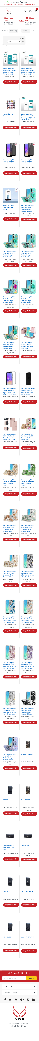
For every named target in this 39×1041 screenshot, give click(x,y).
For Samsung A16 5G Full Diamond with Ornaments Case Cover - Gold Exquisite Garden (28, 437)
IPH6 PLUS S (25, 846)
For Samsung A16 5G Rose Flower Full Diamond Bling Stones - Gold (10, 528)
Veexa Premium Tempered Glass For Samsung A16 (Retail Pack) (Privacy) (28, 71)
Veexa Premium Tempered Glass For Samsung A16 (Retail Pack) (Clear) (28, 117)
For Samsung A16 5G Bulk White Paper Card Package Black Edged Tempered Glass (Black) (10, 391)
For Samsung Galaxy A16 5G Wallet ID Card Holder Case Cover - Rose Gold (10, 437)
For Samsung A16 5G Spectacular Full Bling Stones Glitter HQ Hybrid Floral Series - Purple (28, 665)
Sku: (6, 76)
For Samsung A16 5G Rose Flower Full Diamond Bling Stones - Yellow (10, 574)
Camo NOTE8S (25, 800)
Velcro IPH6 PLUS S (27, 937)
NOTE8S (5, 800)
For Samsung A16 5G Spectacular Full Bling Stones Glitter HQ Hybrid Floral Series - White (10, 711)
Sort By (21, 38)
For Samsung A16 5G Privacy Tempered (10, 161)
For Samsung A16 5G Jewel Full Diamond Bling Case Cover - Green (28, 482)
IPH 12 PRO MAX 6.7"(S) (27, 892)
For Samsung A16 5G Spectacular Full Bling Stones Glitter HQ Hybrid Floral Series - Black (28, 574)
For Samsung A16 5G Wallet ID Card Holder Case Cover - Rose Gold (28, 345)
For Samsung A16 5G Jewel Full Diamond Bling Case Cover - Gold (10, 482)
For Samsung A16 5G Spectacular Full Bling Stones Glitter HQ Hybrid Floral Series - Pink (10, 665)
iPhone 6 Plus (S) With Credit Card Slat (8, 847)
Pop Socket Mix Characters (8, 115)
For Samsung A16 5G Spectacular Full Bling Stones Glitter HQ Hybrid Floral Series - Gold (28, 620)
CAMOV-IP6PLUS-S (27, 754)
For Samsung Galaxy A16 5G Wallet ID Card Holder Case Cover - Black (28, 391)
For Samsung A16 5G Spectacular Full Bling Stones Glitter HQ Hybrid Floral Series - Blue (10, 620)
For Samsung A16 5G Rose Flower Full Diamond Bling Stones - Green (28, 528)
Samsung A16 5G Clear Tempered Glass (8, 207)
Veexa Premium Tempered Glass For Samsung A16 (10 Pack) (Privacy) (10, 71)
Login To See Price (11, 82)
